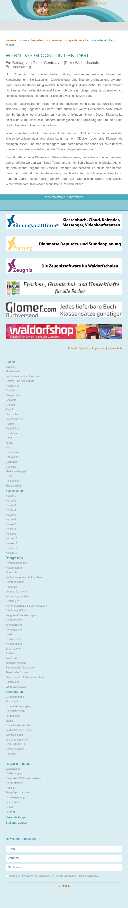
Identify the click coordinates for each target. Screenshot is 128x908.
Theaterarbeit (14, 485)
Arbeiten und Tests (17, 610)
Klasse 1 (11, 495)
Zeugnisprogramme (17, 792)
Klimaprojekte (14, 643)
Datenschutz (115, 348)
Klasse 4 (11, 510)
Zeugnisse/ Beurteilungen (21, 615)
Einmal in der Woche (18, 725)
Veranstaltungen (16, 817)
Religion (10, 423)
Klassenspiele (14, 620)
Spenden (85, 348)
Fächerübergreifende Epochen (24, 577)
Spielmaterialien (15, 711)
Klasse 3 (11, 505)
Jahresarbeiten (14, 624)
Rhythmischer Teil (16, 563)
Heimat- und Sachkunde (20, 381)
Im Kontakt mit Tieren (18, 730)
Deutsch (11, 366)
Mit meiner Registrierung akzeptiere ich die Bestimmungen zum (52, 875)
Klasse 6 (11, 519)
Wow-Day (11, 658)
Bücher (10, 812)
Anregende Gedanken (77, 40)
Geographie (13, 395)
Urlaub (10, 806)
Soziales (11, 653)
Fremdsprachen (15, 419)
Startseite (11, 40)
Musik (9, 442)
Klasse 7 (11, 524)
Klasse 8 (11, 529)
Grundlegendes (15, 696)
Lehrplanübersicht (16, 591)
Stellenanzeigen (16, 822)
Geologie (11, 400)
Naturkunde (13, 385)
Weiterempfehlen (55, 197)
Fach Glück (12, 428)
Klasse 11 (11, 543)
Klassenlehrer (54, 40)
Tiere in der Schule (17, 672)
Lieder (9, 720)
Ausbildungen (14, 773)
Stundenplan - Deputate (20, 667)
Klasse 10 (11, 538)
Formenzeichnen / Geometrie (23, 376)
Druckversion (75, 197)
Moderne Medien (16, 662)
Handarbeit (12, 452)
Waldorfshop (13, 768)
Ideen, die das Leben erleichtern (25, 677)
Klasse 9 (11, 533)
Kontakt (73, 348)
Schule (23, 40)
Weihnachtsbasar (16, 686)
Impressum (99, 348)
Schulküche (13, 681)
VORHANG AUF (15, 744)
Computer (11, 466)
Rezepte (11, 753)
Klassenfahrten (15, 783)
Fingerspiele (13, 715)
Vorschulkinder (14, 735)
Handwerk (12, 457)
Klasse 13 (11, 552)
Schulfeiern (12, 601)
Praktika (10, 634)
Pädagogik (12, 586)
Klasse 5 (11, 514)
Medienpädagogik (16, 471)
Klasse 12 (11, 548)
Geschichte (12, 414)
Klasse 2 (11, 500)
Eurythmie (12, 433)
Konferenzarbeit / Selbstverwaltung (26, 605)
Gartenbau (12, 461)
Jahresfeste (13, 701)
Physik (10, 409)
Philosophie (13, 480)
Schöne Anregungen (18, 706)
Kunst (9, 447)
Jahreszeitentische (17, 739)
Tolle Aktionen (14, 648)
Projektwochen (14, 629)
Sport (9, 438)
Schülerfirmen (14, 639)
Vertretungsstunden (17, 596)
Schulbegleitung (15, 797)
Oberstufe (11, 572)
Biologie (10, 390)
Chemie (10, 404)
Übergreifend (37, 40)
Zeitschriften (13, 802)
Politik (9, 476)
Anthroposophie (15, 581)
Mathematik (13, 371)
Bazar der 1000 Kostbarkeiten (23, 778)
